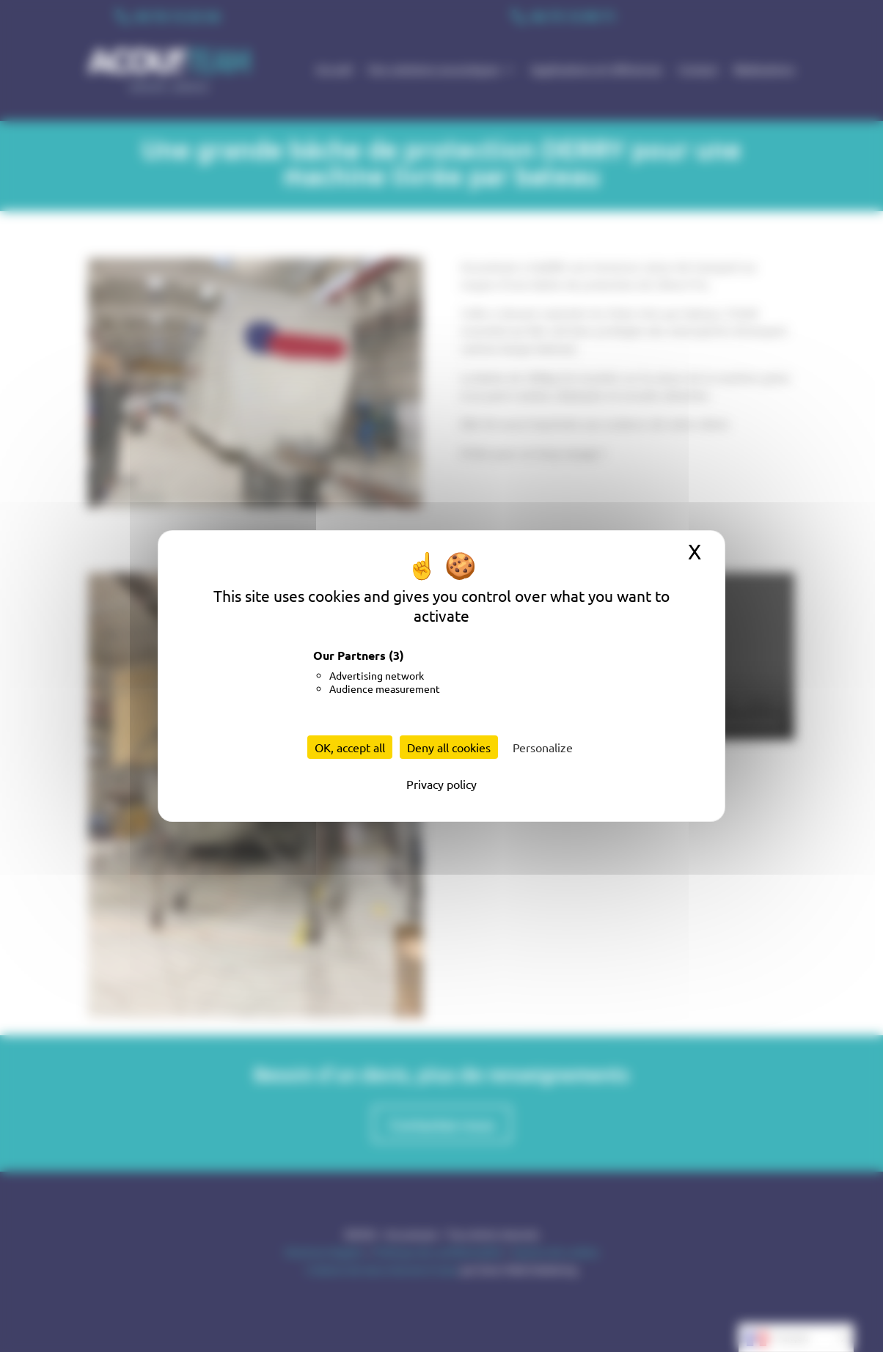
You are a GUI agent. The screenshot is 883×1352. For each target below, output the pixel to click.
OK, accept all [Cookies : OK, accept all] (350, 747)
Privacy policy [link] (441, 783)
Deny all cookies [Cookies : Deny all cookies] (449, 747)
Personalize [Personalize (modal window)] (543, 747)
